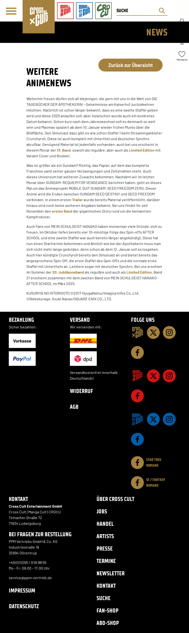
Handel (105, 523)
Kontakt (106, 585)
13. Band (64, 150)
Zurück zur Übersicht (130, 65)
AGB (74, 406)
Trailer (77, 199)
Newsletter (111, 573)
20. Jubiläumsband (68, 272)
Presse (105, 548)
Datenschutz (24, 606)
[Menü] (11, 11)
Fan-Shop (107, 610)
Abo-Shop (108, 622)
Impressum (22, 590)
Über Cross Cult (115, 498)
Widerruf (81, 391)
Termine (106, 560)
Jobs (102, 511)
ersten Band (62, 211)
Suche (104, 598)
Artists (105, 536)
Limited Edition (142, 150)
